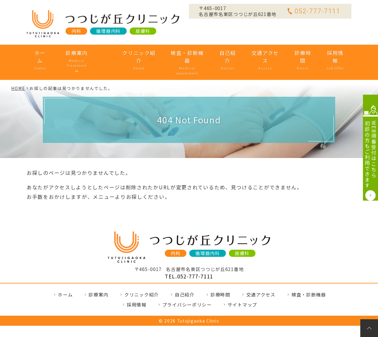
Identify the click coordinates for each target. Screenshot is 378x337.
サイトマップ (242, 286)
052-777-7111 (314, 11)
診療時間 (295, 53)
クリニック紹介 (132, 53)
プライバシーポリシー (187, 286)
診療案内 (85, 53)
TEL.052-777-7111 (189, 258)
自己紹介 (221, 53)
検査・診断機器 (181, 53)
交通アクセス (257, 53)
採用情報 (326, 53)
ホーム (49, 53)
